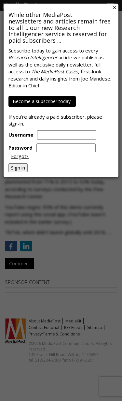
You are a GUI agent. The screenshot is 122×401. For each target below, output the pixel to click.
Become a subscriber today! (42, 101)
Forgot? (20, 156)
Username (20, 134)
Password (20, 147)
